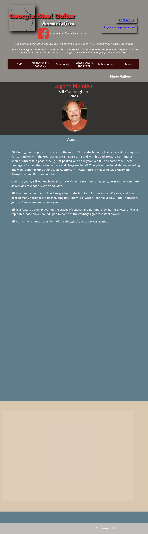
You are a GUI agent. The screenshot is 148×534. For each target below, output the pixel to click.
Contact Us (126, 20)
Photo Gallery (120, 76)
